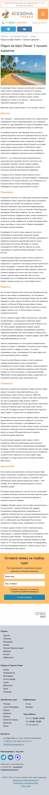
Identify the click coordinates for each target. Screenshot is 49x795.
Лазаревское (9, 673)
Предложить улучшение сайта (26, 783)
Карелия (7, 713)
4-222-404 (15, 22)
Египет (6, 654)
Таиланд (7, 638)
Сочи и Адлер (9, 679)
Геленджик (8, 676)
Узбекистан (8, 657)
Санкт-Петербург (11, 707)
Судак (6, 682)
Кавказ (6, 710)
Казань (6, 716)
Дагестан (7, 723)
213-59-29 (26, 741)
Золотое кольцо (10, 720)
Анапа (6, 669)
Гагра (5, 688)
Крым (5, 726)
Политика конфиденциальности (26, 780)
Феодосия (8, 685)
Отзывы (29, 707)
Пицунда (7, 692)
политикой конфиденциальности (25, 591)
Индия (6, 645)
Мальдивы (8, 642)
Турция (6, 635)
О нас (28, 704)
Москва (6, 704)
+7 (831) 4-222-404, (12, 741)
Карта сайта (26, 786)
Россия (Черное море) (13, 648)
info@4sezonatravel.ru (13, 744)
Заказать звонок (39, 22)
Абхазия (7, 651)
